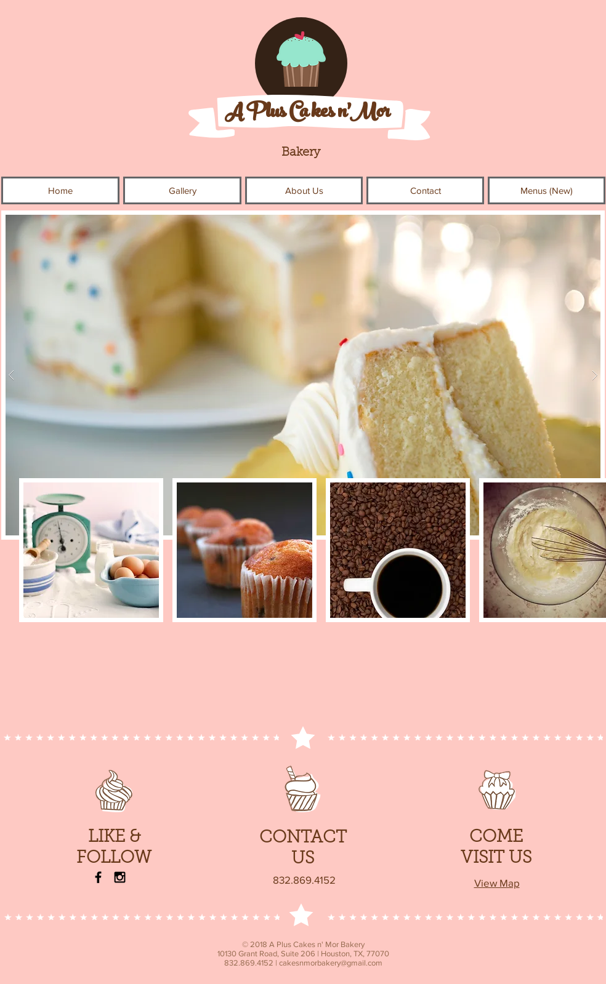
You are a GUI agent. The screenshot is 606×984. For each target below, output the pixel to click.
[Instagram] (119, 877)
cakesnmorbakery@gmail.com (330, 962)
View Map (497, 883)
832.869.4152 (304, 880)
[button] (182, 190)
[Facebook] (98, 877)
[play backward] (34, 550)
